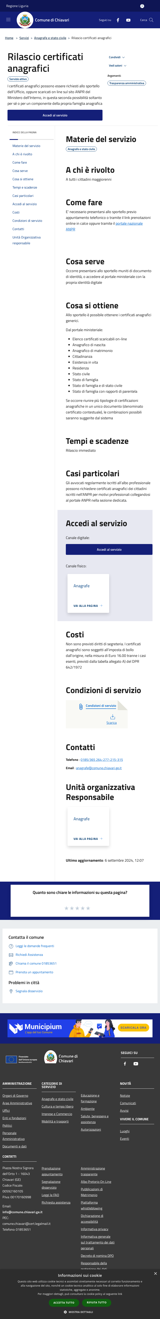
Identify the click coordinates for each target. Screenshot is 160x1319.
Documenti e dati (14, 1146)
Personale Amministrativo (13, 1135)
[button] (80, 1312)
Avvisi (124, 1110)
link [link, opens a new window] (120, 1294)
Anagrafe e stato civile (50, 37)
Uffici (6, 1110)
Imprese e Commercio (57, 1113)
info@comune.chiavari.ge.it (22, 1211)
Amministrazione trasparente (93, 1171)
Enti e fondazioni (14, 1117)
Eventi (124, 1138)
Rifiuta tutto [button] (97, 1302)
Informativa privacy (94, 1228)
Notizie (125, 1095)
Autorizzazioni (91, 1129)
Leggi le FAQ (50, 1194)
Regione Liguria (17, 5)
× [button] (155, 1273)
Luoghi (125, 1131)
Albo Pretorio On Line (96, 1181)
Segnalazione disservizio (51, 1184)
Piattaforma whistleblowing (91, 1205)
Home (9, 37)
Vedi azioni (118, 65)
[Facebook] (116, 20)
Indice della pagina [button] (24, 132)
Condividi (117, 57)
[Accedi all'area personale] (142, 6)
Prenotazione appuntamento (52, 1171)
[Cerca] (151, 19)
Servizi (24, 37)
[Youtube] (126, 20)
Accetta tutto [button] (64, 1302)
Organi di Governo (15, 1095)
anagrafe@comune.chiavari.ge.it (99, 767)
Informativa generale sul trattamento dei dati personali (98, 1242)
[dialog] (80, 1294)
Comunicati (128, 1103)
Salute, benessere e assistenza (95, 1119)
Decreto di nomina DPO (97, 1255)
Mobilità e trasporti (55, 1121)
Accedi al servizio (55, 115)
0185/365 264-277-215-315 (102, 759)
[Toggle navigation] (8, 19)
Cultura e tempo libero (57, 1106)
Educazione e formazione (90, 1098)
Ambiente (88, 1108)
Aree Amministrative (17, 1103)
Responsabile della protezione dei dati (94, 1266)
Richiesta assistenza (56, 1202)
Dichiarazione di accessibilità (92, 1218)
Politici (7, 1125)
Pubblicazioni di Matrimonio (92, 1192)
